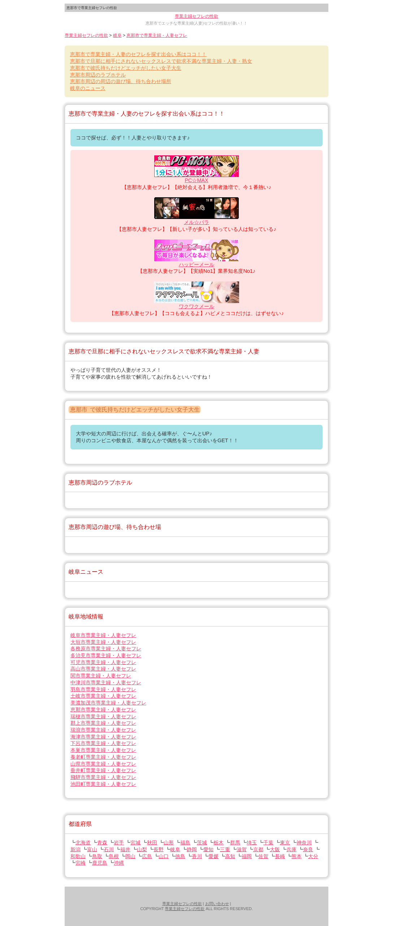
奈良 (308, 849)
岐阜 (117, 35)
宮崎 (80, 863)
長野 (159, 849)
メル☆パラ (196, 222)
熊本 (296, 856)
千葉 (268, 842)
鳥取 (97, 856)
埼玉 (252, 842)
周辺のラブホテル (98, 75)
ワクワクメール (196, 306)
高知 (230, 856)
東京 (285, 842)
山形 (169, 842)
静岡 (192, 849)
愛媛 (213, 856)
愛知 (208, 849)
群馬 (235, 842)
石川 (109, 849)
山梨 (142, 849)
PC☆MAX (196, 180)
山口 (164, 856)
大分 (313, 856)
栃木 (218, 842)
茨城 (202, 842)
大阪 (275, 849)
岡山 (130, 856)
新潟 (75, 849)
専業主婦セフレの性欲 (196, 16)
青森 (102, 842)
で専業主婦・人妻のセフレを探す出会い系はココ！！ (138, 54)
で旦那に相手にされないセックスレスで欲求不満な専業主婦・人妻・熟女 (161, 61)
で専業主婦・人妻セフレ (156, 35)
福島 (185, 842)
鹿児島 (99, 863)
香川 (197, 856)
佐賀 (263, 856)
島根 (114, 856)
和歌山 (78, 856)
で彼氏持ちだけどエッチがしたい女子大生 (125, 68)
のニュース (87, 88)
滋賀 (242, 849)
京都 (258, 849)
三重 (225, 849)
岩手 (119, 842)
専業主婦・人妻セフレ (103, 635)
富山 (92, 849)
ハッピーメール (196, 264)
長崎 (280, 856)
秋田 (152, 842)
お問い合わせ (217, 903)
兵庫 (291, 849)
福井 (125, 849)
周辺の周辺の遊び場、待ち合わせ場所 (120, 81)
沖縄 (119, 863)
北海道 (83, 842)
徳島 (180, 856)
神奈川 (304, 842)
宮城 (135, 842)
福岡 (247, 856)
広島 (147, 856)
